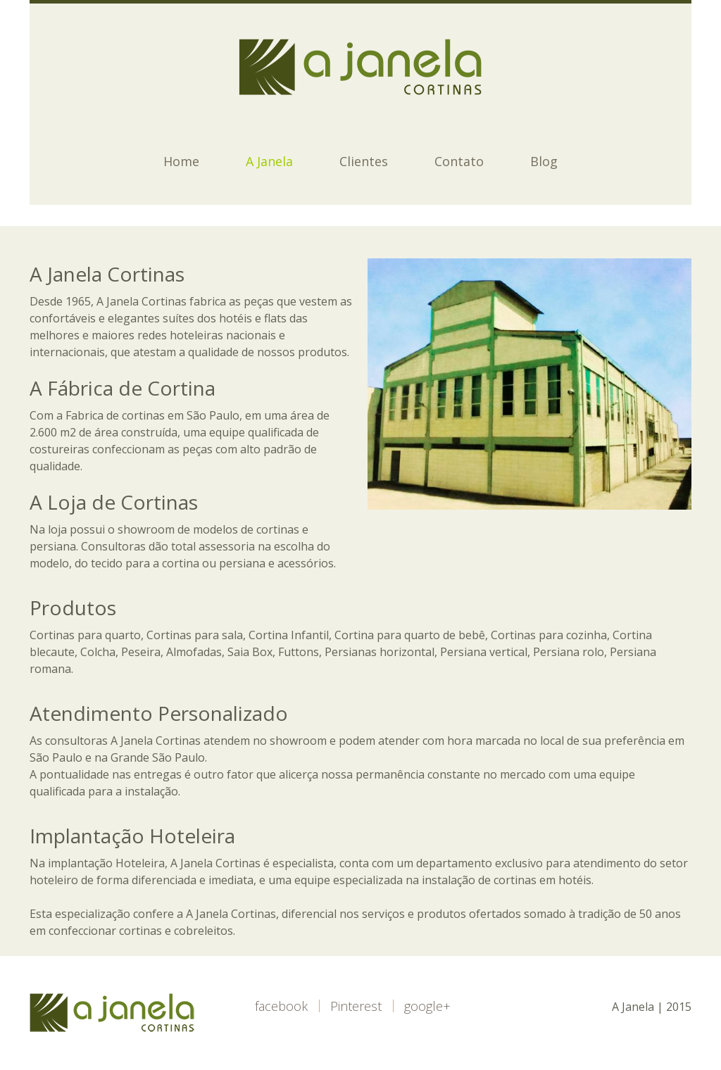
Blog (544, 161)
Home (181, 161)
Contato (459, 161)
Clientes (363, 161)
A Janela (269, 161)
